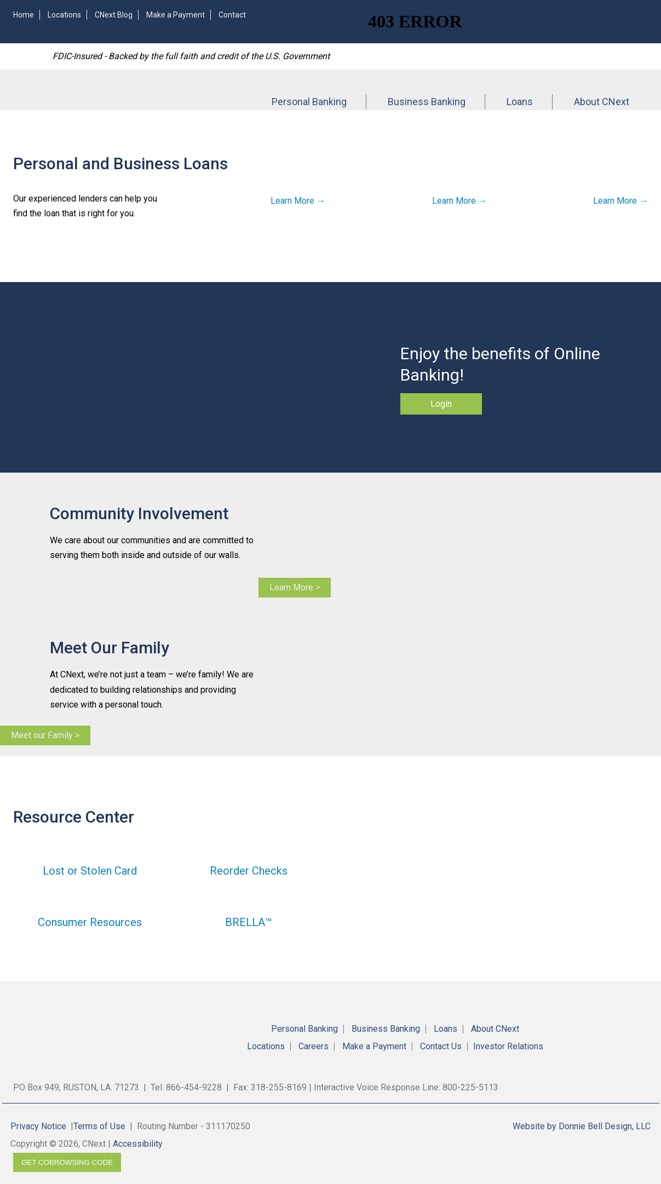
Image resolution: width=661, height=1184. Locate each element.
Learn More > (294, 587)
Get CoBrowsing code (67, 1162)
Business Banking (426, 101)
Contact (232, 14)
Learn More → (298, 201)
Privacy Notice (38, 1126)
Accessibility (138, 1144)
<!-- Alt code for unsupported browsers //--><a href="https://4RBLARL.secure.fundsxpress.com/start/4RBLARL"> (511, 20)
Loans (520, 101)
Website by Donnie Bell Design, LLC (582, 1126)
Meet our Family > (45, 735)
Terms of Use (99, 1126)
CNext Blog (114, 14)
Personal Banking (309, 101)
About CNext (601, 101)
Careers (313, 1046)
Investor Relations (508, 1046)
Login (441, 404)
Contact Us (441, 1046)
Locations (64, 14)
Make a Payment (175, 14)
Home (23, 14)
